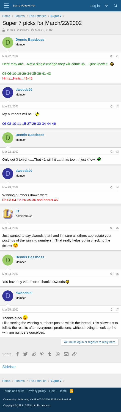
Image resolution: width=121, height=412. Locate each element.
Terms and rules (13, 391)
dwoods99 (24, 89)
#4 (117, 187)
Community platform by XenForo (37, 399)
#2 (117, 106)
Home (63, 391)
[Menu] (6, 5)
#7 (117, 309)
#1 (117, 56)
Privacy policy (37, 391)
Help (52, 391)
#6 (117, 274)
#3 (117, 151)
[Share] (111, 56)
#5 (117, 228)
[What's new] (106, 5)
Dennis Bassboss (17, 30)
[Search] (115, 5)
